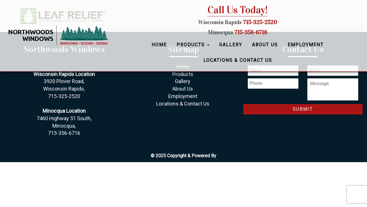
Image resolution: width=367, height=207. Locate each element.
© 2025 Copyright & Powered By (183, 155)
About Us (265, 44)
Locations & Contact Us (237, 60)
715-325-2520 (260, 22)
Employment (306, 44)
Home (159, 44)
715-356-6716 (250, 32)
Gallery (230, 44)
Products (193, 44)
